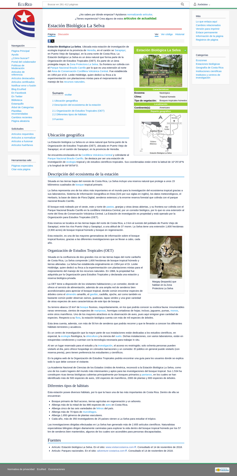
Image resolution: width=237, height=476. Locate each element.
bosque (80, 184)
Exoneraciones (56, 469)
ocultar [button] (68, 94)
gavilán (94, 294)
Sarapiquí (120, 50)
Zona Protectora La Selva (84, 64)
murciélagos (89, 411)
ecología (71, 161)
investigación (105, 345)
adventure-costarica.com (110, 450)
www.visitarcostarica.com (120, 447)
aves (108, 404)
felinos (100, 408)
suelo (118, 336)
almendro (71, 294)
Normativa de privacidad (21, 469)
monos (174, 310)
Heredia (91, 50)
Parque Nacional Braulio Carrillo (68, 67)
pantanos (147, 374)
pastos (110, 206)
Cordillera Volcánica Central (96, 155)
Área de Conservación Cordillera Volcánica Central (80, 71)
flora (78, 317)
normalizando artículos (139, 14)
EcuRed (25, 4)
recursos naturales (74, 81)
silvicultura (92, 336)
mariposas (100, 310)
